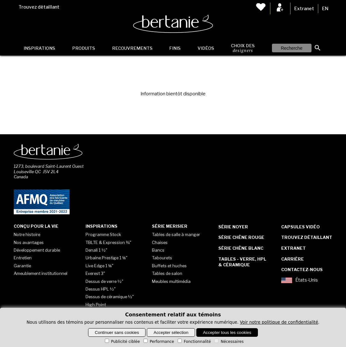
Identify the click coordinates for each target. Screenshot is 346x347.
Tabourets (162, 257)
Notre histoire (27, 234)
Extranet (304, 8)
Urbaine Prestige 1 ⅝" (106, 257)
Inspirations (39, 48)
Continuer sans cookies (117, 332)
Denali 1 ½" (96, 250)
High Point (96, 304)
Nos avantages (29, 242)
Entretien (23, 257)
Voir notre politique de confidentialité (279, 322)
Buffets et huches (169, 265)
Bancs (158, 250)
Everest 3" (95, 273)
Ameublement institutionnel (40, 273)
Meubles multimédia (171, 281)
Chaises (160, 242)
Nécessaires (228, 341)
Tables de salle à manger (176, 234)
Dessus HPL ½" (101, 289)
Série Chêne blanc (240, 248)
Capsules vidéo (300, 226)
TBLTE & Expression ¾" (108, 242)
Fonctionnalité (194, 341)
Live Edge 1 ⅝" (99, 265)
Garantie (22, 265)
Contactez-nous (302, 269)
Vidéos (206, 48)
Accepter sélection (171, 332)
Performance (158, 341)
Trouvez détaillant (39, 7)
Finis (175, 48)
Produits (83, 48)
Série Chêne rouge (241, 237)
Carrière (292, 259)
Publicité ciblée (122, 341)
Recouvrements (132, 48)
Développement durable (37, 250)
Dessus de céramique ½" (110, 296)
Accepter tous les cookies (227, 332)
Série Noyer (233, 226)
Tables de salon (167, 273)
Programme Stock (103, 234)
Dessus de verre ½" (104, 281)
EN (325, 8)
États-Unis (299, 280)
